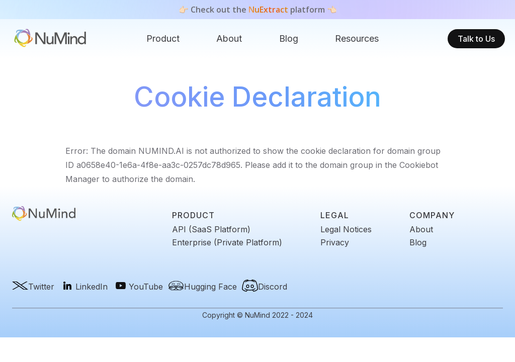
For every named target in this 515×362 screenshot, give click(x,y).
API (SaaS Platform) (211, 229)
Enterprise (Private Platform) (227, 242)
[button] (163, 39)
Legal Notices (346, 229)
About (229, 38)
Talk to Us (476, 39)
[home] (50, 39)
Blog (288, 38)
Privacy (334, 242)
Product (163, 38)
